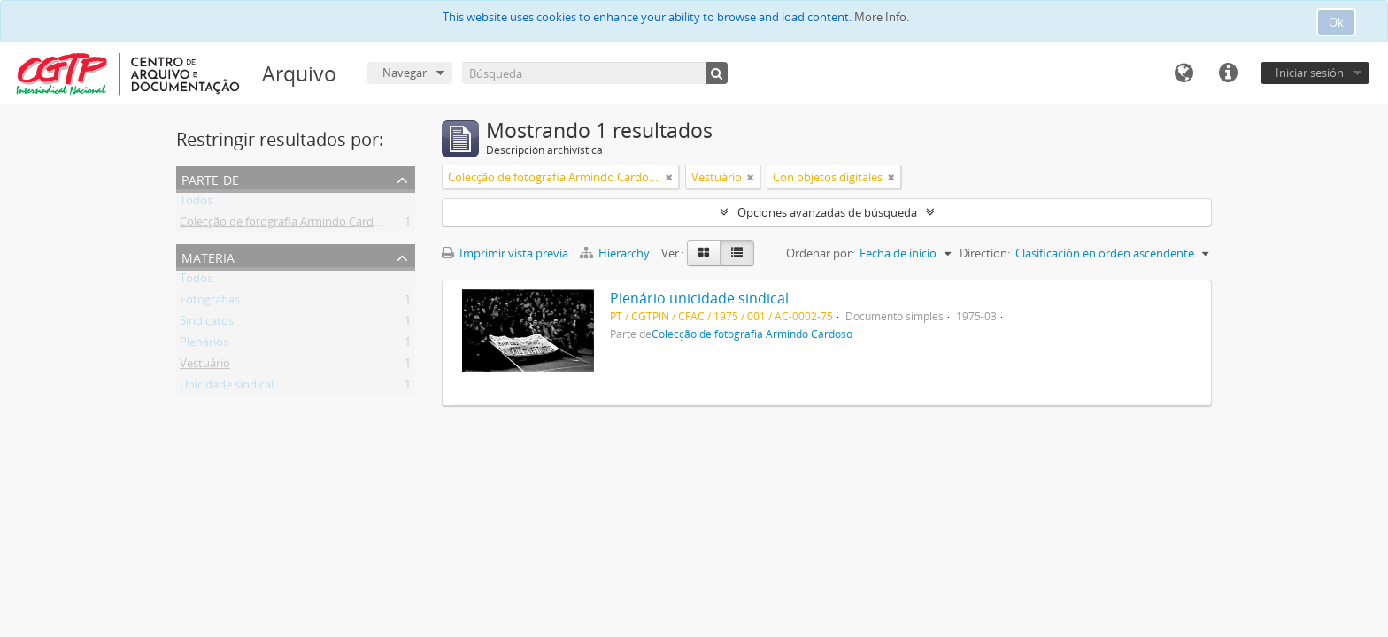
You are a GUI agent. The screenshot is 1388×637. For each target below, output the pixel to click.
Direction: (985, 253)
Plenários (204, 345)
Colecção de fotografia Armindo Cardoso (286, 225)
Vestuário (205, 366)
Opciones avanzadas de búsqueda (827, 212)
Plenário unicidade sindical (699, 298)
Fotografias (210, 303)
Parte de (210, 178)
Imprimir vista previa (505, 253)
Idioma (1183, 73)
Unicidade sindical (227, 387)
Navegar (404, 73)
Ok (1336, 22)
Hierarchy (616, 253)
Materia (208, 256)
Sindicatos (207, 324)
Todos (196, 203)
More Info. (881, 17)
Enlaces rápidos (1228, 73)
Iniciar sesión (1310, 73)
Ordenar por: (820, 253)
